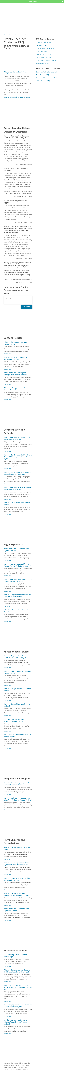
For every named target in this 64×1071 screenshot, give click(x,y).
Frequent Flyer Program (43, 57)
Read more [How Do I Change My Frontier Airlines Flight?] (7, 859)
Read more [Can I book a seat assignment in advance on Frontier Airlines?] (7, 731)
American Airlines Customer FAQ (46, 78)
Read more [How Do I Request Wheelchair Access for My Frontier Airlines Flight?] (7, 667)
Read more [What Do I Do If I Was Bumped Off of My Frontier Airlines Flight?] (7, 451)
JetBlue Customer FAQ (43, 81)
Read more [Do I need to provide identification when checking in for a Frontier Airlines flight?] (7, 1001)
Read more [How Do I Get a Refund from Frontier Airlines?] (7, 514)
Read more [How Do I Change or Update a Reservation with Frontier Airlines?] (7, 905)
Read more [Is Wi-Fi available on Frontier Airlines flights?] (7, 622)
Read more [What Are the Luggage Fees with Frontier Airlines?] (7, 354)
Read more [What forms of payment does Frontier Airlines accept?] (7, 748)
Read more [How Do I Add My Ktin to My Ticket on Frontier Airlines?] (7, 685)
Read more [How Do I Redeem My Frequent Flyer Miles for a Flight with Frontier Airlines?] (7, 810)
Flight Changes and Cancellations (46, 60)
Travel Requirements (42, 63)
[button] (62, 1)
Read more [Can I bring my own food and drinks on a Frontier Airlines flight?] (7, 1016)
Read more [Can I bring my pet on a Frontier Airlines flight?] (7, 966)
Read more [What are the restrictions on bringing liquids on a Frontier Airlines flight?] (7, 982)
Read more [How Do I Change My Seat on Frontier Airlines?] (7, 700)
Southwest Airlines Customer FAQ (46, 72)
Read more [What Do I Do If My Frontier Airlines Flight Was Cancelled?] (7, 920)
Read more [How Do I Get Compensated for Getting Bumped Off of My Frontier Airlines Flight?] (7, 468)
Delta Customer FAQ (42, 75)
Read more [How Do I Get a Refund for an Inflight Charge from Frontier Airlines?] (7, 484)
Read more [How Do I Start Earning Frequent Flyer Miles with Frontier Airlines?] (7, 794)
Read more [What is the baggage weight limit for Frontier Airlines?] (7, 400)
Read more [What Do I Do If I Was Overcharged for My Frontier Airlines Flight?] (7, 499)
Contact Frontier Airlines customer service (17, 97)
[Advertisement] (18, 112)
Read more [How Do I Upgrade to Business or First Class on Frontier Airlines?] (7, 606)
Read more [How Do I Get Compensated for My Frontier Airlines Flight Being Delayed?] (7, 576)
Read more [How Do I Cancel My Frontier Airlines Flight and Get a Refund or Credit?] (7, 874)
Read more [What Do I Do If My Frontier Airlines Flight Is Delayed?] (7, 560)
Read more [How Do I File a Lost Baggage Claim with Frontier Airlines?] (7, 369)
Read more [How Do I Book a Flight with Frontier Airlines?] (7, 716)
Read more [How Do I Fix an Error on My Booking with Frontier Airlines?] (7, 890)
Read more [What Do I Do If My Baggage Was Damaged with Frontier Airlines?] (7, 384)
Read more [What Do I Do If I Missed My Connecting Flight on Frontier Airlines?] (7, 591)
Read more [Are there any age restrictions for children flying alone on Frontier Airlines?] (7, 1034)
